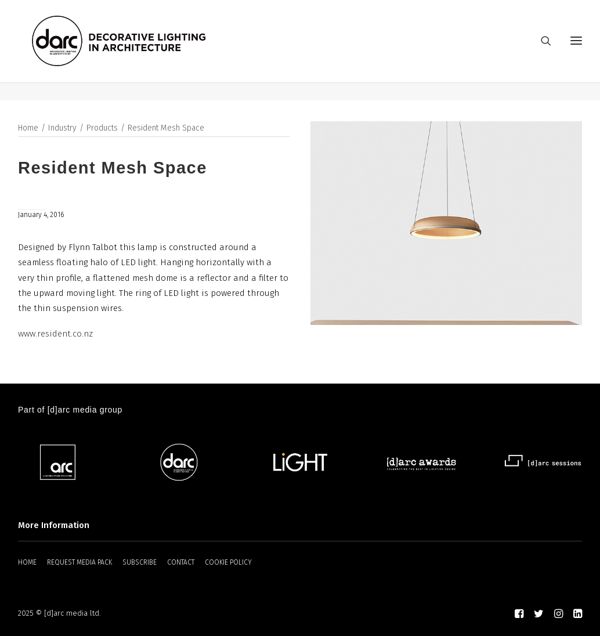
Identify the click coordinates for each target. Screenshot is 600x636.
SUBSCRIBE (139, 562)
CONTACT (180, 562)
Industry (62, 128)
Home (28, 128)
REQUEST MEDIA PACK (79, 562)
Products (102, 128)
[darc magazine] (138, 50)
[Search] (540, 50)
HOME (27, 562)
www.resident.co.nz (55, 334)
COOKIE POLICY (228, 562)
